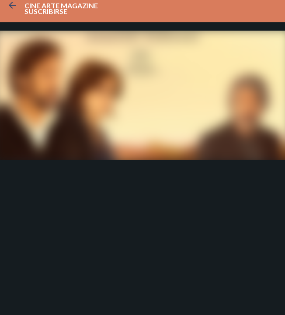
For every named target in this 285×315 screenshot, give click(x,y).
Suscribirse (45, 11)
